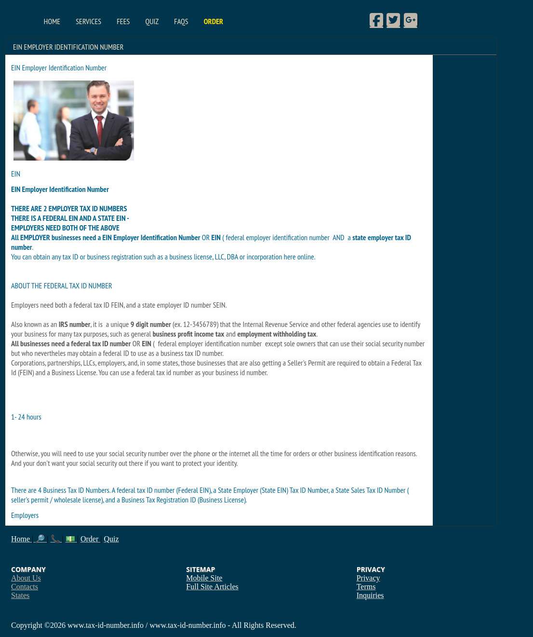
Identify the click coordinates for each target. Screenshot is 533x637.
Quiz (152, 21)
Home (52, 21)
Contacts (24, 587)
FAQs (181, 21)
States (20, 595)
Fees (123, 21)
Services (88, 21)
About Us (26, 578)
